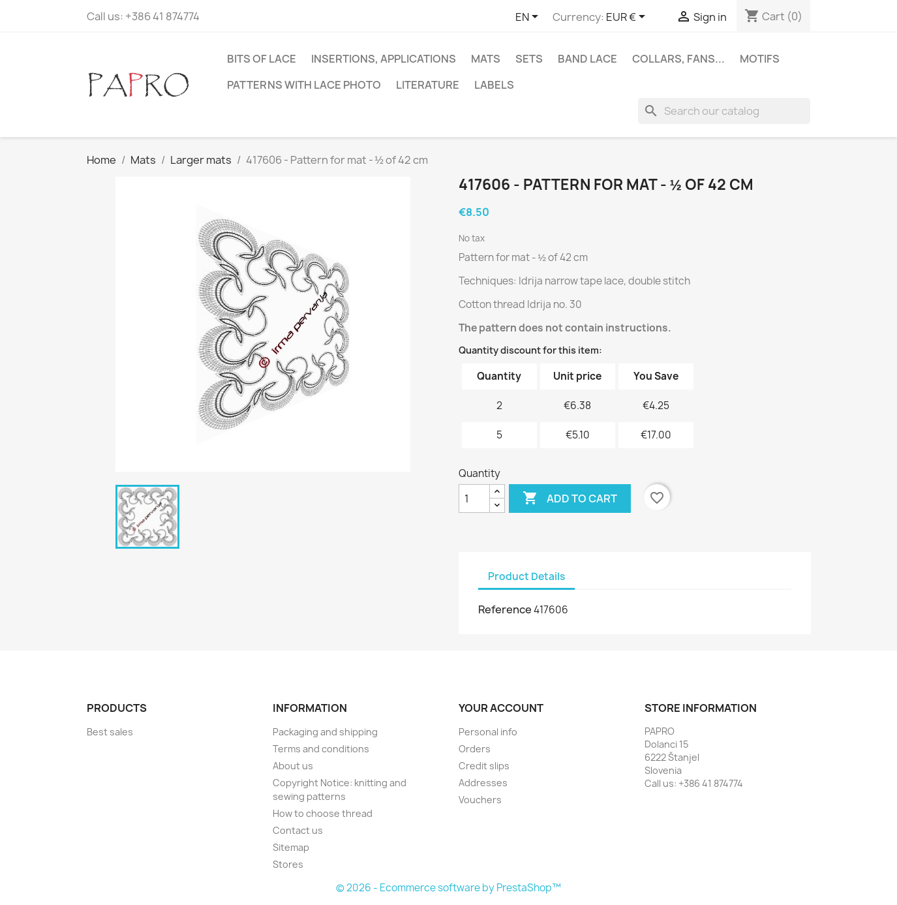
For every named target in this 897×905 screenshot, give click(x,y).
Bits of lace (261, 59)
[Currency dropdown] (628, 17)
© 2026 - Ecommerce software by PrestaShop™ (448, 888)
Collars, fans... (678, 59)
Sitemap (291, 847)
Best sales (110, 732)
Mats (485, 59)
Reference (505, 609)
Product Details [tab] (526, 576)
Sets (529, 59)
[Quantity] (474, 498)
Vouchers (480, 799)
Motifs (760, 59)
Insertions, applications (383, 59)
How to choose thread (322, 813)
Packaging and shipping (325, 732)
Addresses (483, 782)
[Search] (724, 111)
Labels (494, 85)
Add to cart (570, 498)
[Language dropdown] (529, 17)
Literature (427, 85)
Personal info (488, 732)
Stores (288, 864)
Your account (501, 708)
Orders (475, 749)
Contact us (298, 830)
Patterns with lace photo (304, 85)
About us (293, 765)
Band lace (587, 59)
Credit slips (484, 765)
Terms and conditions (321, 749)
